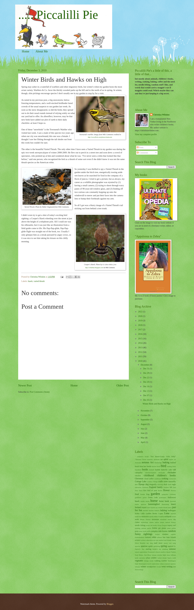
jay (157, 507)
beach (137, 466)
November (145, 411)
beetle (149, 466)
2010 (140, 361)
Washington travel (145, 564)
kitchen (145, 510)
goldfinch (138, 497)
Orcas (159, 525)
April (143, 442)
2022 (140, 312)
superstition (143, 552)
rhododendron (139, 537)
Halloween (172, 497)
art (175, 459)
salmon (159, 537)
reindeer (165, 534)
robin (154, 537)
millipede (168, 516)
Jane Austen (151, 507)
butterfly (164, 470)
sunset (137, 552)
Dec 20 (146, 382)
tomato (154, 555)
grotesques (162, 497)
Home (25, 51)
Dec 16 (146, 386)
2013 (140, 347)
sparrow (144, 546)
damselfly (172, 481)
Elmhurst (145, 487)
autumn (145, 462)
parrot (149, 528)
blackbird (138, 470)
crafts (160, 481)
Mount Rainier (145, 519)
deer (136, 484)
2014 (140, 343)
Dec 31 (146, 368)
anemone (157, 459)
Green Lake (153, 497)
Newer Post (25, 385)
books (145, 469)
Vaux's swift (171, 558)
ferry (136, 490)
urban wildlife (151, 558)
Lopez (160, 513)
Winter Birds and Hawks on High (157, 404)
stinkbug (165, 549)
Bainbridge (158, 463)
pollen (174, 528)
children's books (166, 475)
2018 (140, 325)
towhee (159, 555)
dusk (169, 484)
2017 (140, 329)
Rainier (165, 531)
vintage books (149, 561)
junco (170, 507)
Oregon (164, 525)
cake (170, 470)
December (145, 365)
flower (166, 490)
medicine (138, 516)
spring (164, 546)
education (138, 487)
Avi (152, 462)
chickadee (171, 472)
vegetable (139, 561)
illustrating (165, 504)
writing (169, 566)
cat (174, 469)
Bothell (151, 470)
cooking (164, 478)
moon (174, 516)
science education (147, 540)
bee (145, 466)
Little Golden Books (149, 513)
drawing (160, 484)
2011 (140, 356)
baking (166, 462)
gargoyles (165, 494)
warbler (164, 561)
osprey (169, 525)
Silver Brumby (140, 543)
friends (142, 494)
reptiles (173, 534)
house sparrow (140, 504)
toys (164, 555)
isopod (143, 507)
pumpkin (154, 531)
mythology (144, 522)
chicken (138, 476)
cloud (146, 479)
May (143, 438)
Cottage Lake (140, 481)
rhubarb (148, 537)
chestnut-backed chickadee (155, 473)
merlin (151, 516)
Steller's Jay (156, 549)
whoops (137, 567)
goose (145, 497)
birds (174, 466)
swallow (163, 552)
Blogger (110, 604)
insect (173, 504)
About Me (41, 51)
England (152, 487)
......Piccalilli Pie (58, 14)
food (137, 494)
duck (165, 484)
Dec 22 (146, 377)
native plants (159, 522)
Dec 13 (146, 391)
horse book (164, 501)
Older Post (122, 385)
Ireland (138, 507)
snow (160, 543)
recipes (157, 534)
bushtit (157, 470)
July (143, 429)
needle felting (140, 525)
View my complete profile (146, 134)
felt (171, 487)
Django (142, 484)
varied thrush (39, 281)
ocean (148, 525)
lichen (137, 513)
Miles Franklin (159, 516)
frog (147, 494)
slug (151, 543)
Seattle (169, 540)
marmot (173, 513)
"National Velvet (140, 459)
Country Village (152, 481)
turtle (136, 558)
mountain (155, 519)
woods (159, 567)
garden (155, 494)
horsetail (173, 501)
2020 (140, 316)
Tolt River (147, 555)
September (145, 420)
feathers (166, 487)
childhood (149, 475)
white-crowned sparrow (168, 564)
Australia (138, 463)
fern (174, 487)
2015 (140, 338)
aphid (166, 459)
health (142, 501)
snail (155, 543)
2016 (140, 334)
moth (137, 519)
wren (164, 566)
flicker (160, 490)
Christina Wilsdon (161, 115)
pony (137, 531)
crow (166, 481)
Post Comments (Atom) (40, 392)
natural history (170, 522)
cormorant (172, 479)
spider (150, 546)
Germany (173, 494)
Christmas (139, 478)
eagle (174, 484)
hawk (30, 281)
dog (147, 484)
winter (143, 566)
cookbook (157, 479)
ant (161, 459)
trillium (173, 555)
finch (140, 490)
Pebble (154, 528)
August (144, 424)
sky (148, 543)
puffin (149, 531)
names (151, 522)
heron (147, 501)
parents (143, 528)
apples (171, 459)
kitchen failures (154, 510)
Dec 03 (146, 400)
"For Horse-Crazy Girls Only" (163, 456)
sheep (174, 540)
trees (168, 555)
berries (154, 466)
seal (165, 540)
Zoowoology (139, 569)
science (137, 540)
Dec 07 (146, 395)
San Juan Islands (169, 537)
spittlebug (156, 546)
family (160, 487)
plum (169, 528)
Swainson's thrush (154, 552)
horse (154, 501)
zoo (174, 567)
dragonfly (153, 484)
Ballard (173, 463)
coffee (151, 479)
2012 (140, 352)
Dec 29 (146, 373)
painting (137, 528)
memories (145, 516)
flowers (173, 490)
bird (163, 466)
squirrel (170, 546)
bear (141, 466)
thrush (168, 552)
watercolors (155, 564)
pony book (142, 531)
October (144, 415)
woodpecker (151, 567)
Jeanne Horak (162, 507)
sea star (155, 540)
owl (174, 525)
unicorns (142, 558)
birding (169, 466)
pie (159, 528)
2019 (140, 320)
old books (153, 525)
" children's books (142, 456)
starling (148, 549)
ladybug (163, 510)
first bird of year (150, 490)
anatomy (150, 459)
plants (164, 528)
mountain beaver (166, 519)
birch (158, 466)
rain (160, 531)
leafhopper (172, 510)
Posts (140, 147)
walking (157, 561)
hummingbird (154, 504)
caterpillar (138, 473)
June (143, 433)
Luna (166, 513)
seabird (161, 540)
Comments (142, 153)
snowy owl (168, 543)
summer (172, 549)
